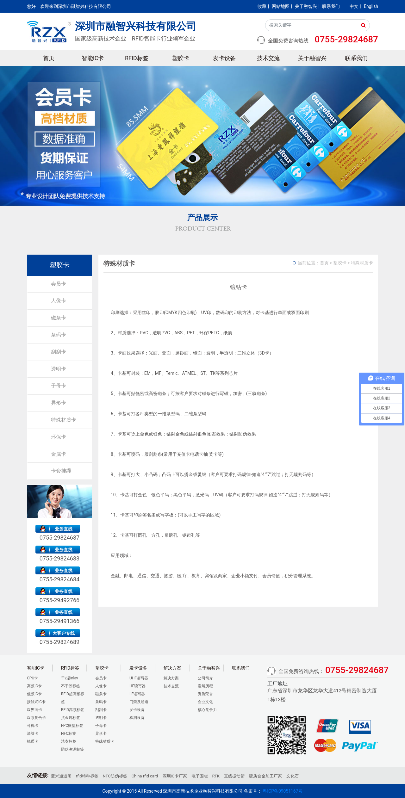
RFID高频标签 (72, 710)
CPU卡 (32, 678)
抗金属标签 (70, 717)
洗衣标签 (68, 741)
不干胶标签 (70, 686)
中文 (354, 6)
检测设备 (137, 717)
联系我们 (331, 6)
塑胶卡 (180, 58)
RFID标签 (136, 58)
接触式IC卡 (36, 702)
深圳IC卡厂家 (175, 776)
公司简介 (205, 678)
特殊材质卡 (63, 420)
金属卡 (58, 454)
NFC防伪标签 (115, 776)
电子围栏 (199, 776)
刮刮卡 (58, 352)
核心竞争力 (207, 710)
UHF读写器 (138, 678)
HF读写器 (137, 686)
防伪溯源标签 (72, 749)
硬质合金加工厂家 (265, 776)
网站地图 (281, 6)
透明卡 (58, 369)
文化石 (292, 776)
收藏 (262, 6)
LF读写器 (137, 694)
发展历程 (205, 686)
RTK (216, 776)
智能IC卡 (93, 58)
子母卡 (58, 386)
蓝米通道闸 (61, 776)
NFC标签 (68, 733)
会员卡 (58, 284)
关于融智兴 (306, 6)
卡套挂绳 (61, 471)
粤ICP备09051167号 (282, 791)
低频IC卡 (34, 694)
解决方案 (171, 678)
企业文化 (205, 702)
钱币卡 (32, 741)
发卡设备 (224, 58)
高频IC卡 (34, 686)
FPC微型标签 (72, 725)
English (371, 6)
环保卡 (58, 437)
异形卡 (58, 403)
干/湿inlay (69, 678)
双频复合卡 (36, 717)
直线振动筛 (234, 776)
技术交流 (268, 58)
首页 (48, 58)
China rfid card (145, 776)
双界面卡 (34, 710)
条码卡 (58, 335)
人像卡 (58, 301)
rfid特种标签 (87, 776)
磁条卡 (58, 318)
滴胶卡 (32, 733)
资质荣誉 (205, 694)
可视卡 (32, 725)
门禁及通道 (138, 702)
